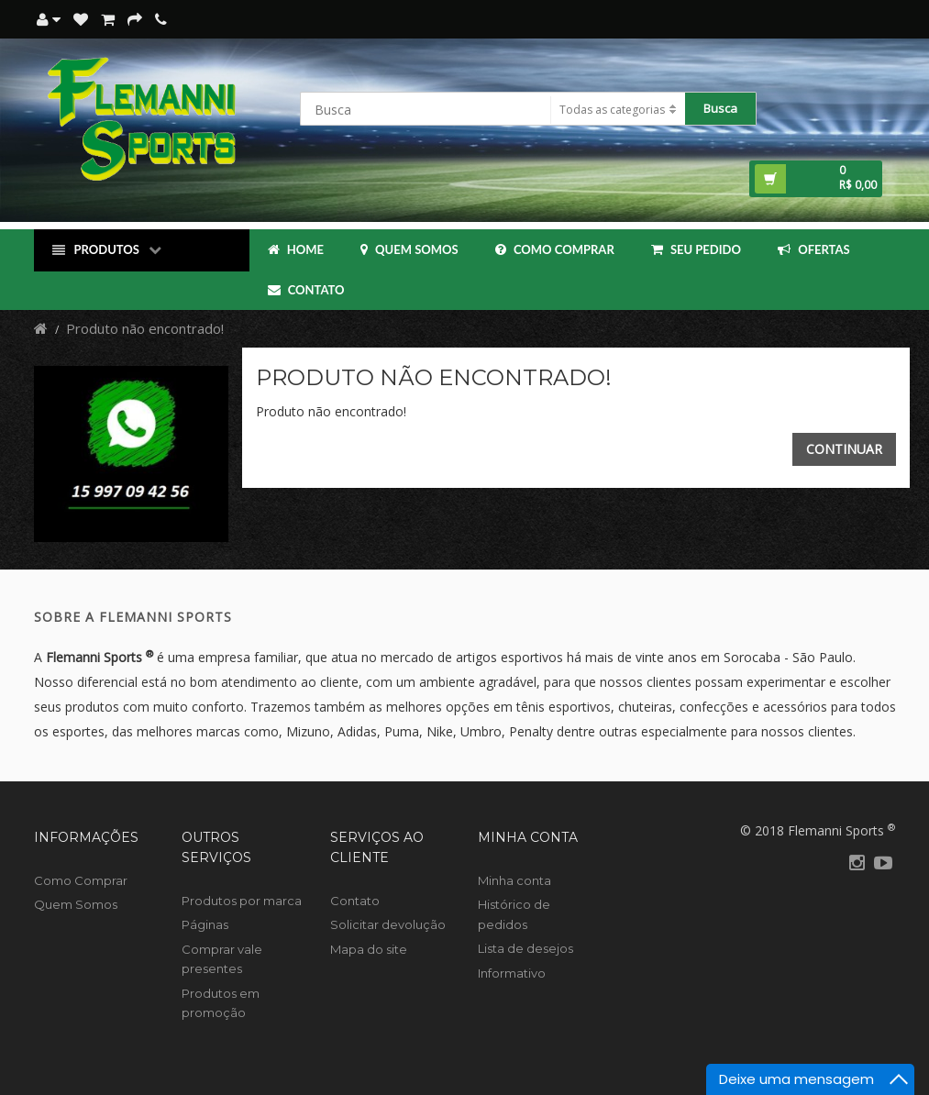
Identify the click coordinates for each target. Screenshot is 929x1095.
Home (296, 249)
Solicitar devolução (388, 924)
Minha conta (514, 880)
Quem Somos (409, 249)
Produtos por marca (242, 900)
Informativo (512, 973)
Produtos (106, 250)
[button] (815, 178)
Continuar (844, 449)
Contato (306, 290)
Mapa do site (368, 949)
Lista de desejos (525, 948)
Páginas (205, 924)
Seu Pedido (696, 249)
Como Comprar (554, 249)
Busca (720, 108)
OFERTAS (814, 249)
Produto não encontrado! (145, 328)
